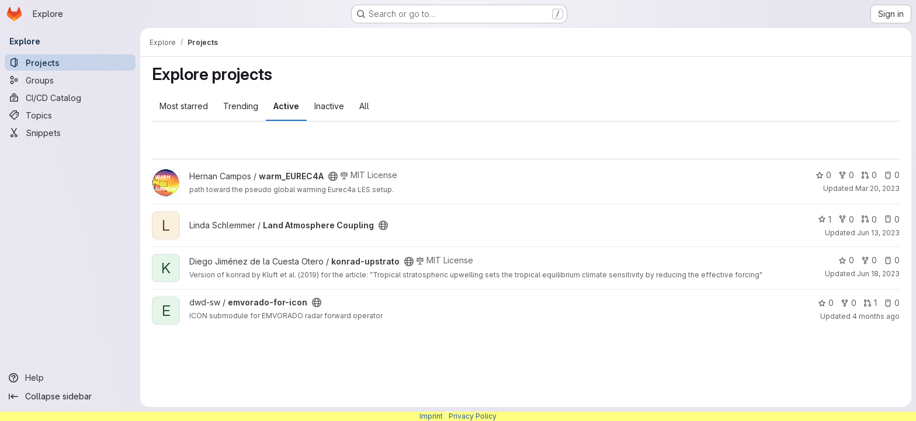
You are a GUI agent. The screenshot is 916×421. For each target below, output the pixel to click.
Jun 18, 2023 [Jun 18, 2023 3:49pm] (878, 273)
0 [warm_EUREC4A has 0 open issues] (892, 175)
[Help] (70, 378)
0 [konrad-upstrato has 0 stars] (846, 260)
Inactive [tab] (329, 106)
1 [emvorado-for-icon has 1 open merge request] (870, 303)
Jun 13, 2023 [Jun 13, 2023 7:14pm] (878, 232)
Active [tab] (286, 106)
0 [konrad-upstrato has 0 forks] (869, 260)
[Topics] (70, 115)
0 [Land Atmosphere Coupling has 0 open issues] (892, 219)
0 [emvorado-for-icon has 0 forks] (848, 303)
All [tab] (364, 106)
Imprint (431, 416)
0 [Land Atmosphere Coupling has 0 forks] (846, 219)
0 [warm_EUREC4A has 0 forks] (846, 175)
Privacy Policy (473, 416)
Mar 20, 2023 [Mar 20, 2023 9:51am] (877, 188)
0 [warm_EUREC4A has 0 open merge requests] (869, 175)
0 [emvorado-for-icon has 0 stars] (826, 303)
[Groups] (70, 80)
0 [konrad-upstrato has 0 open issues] (892, 260)
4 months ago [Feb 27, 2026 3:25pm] (876, 316)
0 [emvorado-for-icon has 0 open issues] (892, 303)
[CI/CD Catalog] (70, 97)
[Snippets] (70, 132)
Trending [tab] (240, 106)
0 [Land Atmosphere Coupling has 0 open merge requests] (869, 219)
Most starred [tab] (183, 106)
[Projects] (70, 62)
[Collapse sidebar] (70, 396)
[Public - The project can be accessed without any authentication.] (333, 176)
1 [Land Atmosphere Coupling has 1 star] (824, 219)
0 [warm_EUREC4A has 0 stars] (823, 175)
